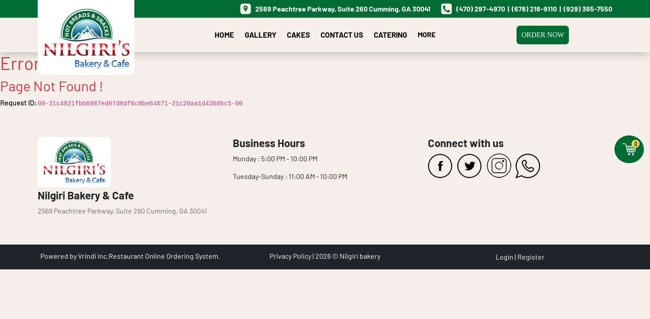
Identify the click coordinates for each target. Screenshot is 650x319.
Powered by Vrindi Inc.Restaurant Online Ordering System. (130, 256)
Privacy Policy (290, 256)
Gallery (260, 34)
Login (504, 257)
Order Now (542, 35)
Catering (390, 34)
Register (530, 257)
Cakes (298, 34)
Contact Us (342, 34)
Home (224, 34)
